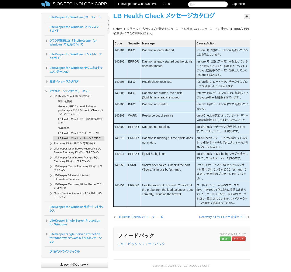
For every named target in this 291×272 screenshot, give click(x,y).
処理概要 (63, 128)
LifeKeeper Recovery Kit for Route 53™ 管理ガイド (75, 186)
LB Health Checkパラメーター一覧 (78, 133)
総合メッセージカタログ (62, 81)
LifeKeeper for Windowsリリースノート (75, 17)
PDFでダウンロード (74, 264)
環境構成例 (65, 101)
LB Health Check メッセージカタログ (79, 138)
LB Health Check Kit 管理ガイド (70, 96)
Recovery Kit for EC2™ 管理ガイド (72, 143)
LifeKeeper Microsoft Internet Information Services (69, 177)
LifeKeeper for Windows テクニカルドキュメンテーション (74, 69)
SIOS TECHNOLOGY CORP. (80, 3)
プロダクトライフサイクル (65, 251)
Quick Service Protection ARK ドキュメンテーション (75, 195)
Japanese (240, 4)
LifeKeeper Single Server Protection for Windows (72, 222)
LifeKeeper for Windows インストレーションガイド (73, 56)
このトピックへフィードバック (141, 244)
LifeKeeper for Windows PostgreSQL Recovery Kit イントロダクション (74, 159)
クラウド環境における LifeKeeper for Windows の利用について (71, 42)
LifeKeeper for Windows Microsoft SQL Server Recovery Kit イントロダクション (75, 150)
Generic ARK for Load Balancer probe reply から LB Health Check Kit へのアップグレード (80, 110)
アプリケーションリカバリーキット (67, 91)
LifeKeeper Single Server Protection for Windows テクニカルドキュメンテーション (73, 238)
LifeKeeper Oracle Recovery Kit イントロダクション (75, 168)
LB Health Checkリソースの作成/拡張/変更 (80, 121)
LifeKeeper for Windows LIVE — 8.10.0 (145, 4)
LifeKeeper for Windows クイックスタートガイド (75, 29)
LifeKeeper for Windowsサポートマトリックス (76, 208)
